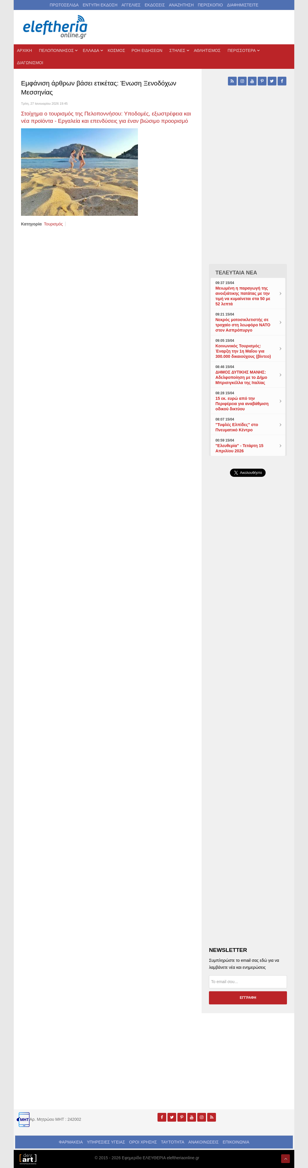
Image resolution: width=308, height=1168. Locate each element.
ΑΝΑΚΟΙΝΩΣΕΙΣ (203, 1142)
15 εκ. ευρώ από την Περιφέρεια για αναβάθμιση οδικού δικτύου (242, 403)
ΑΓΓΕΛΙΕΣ (131, 5)
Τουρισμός (53, 224)
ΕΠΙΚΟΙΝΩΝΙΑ (236, 1142)
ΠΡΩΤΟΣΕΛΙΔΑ (64, 5)
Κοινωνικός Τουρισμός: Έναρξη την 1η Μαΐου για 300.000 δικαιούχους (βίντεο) (243, 351)
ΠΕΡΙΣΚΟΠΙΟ (210, 5)
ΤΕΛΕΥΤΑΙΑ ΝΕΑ (236, 273)
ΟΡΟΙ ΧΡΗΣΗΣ (143, 1142)
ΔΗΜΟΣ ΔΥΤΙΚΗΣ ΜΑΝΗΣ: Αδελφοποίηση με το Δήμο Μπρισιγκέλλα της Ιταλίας (241, 377)
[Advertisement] (248, 615)
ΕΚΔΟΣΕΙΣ (155, 5)
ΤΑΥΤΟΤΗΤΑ (172, 1142)
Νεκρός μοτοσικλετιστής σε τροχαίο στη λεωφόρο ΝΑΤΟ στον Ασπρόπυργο (242, 324)
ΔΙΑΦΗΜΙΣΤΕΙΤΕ (242, 5)
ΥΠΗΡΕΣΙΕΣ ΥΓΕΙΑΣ (106, 1142)
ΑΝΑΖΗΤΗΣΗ (181, 5)
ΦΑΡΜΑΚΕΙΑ (71, 1142)
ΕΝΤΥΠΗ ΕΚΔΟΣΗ (100, 5)
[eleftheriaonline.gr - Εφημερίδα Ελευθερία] (56, 27)
